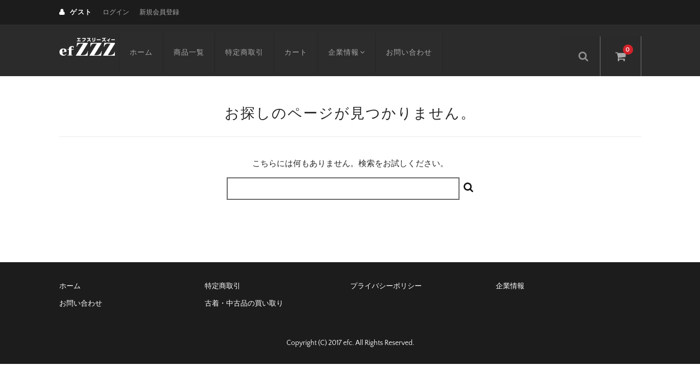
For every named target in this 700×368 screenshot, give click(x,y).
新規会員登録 (159, 12)
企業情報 (344, 44)
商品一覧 (185, 44)
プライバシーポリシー (386, 275)
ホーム (137, 44)
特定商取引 (240, 44)
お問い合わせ (407, 44)
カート (291, 44)
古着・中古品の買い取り (244, 293)
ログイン (116, 12)
